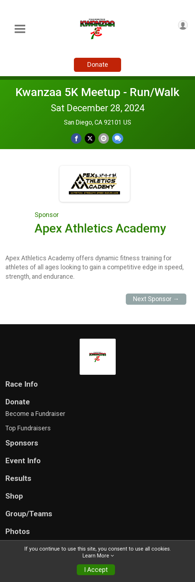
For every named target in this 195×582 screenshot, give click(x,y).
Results (18, 478)
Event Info (23, 461)
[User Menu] (183, 25)
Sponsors (21, 443)
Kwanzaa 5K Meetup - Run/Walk (97, 92)
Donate (97, 64)
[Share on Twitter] (90, 138)
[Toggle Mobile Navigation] (20, 29)
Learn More (96, 556)
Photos (17, 531)
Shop (14, 496)
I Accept (96, 569)
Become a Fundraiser (35, 413)
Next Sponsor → (156, 299)
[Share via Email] (103, 138)
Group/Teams (28, 514)
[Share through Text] (117, 138)
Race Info (21, 384)
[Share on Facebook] (76, 138)
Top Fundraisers (28, 428)
